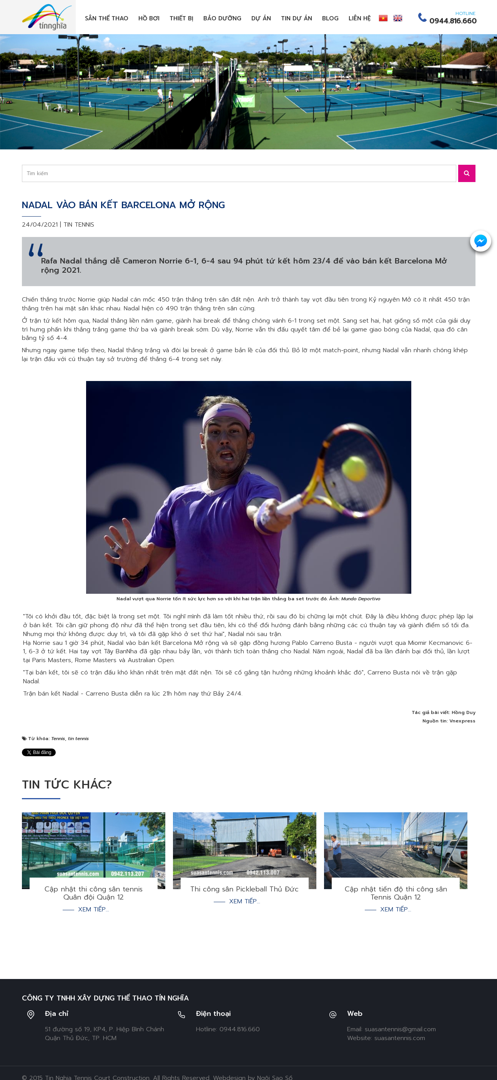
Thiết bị (181, 18)
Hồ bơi (149, 18)
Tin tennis (78, 224)
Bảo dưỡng (222, 18)
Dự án (261, 18)
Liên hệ (360, 18)
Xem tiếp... (93, 909)
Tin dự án (296, 18)
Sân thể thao (106, 18)
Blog (330, 18)
